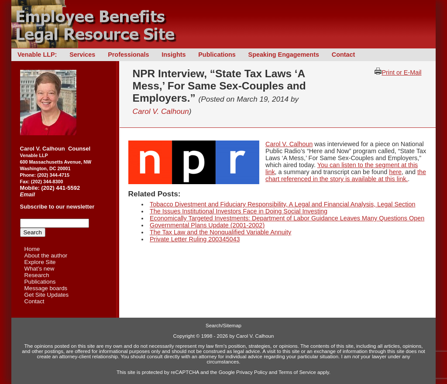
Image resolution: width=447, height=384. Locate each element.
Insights (174, 54)
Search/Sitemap (223, 325)
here (395, 171)
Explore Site (40, 262)
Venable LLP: (37, 54)
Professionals (128, 54)
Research (36, 275)
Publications (217, 54)
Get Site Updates (46, 294)
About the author (46, 255)
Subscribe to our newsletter (57, 206)
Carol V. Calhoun (161, 111)
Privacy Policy (252, 372)
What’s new (39, 268)
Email (27, 194)
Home (32, 249)
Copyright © (186, 336)
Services (82, 54)
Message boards (46, 288)
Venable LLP (34, 155)
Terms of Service (297, 372)
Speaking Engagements (283, 54)
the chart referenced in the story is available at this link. (345, 175)
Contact (343, 54)
